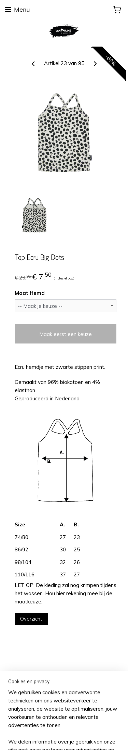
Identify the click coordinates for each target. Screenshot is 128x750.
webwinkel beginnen (101, 726)
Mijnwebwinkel (74, 737)
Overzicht (31, 618)
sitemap (65, 726)
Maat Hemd (30, 293)
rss (78, 726)
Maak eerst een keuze (65, 334)
